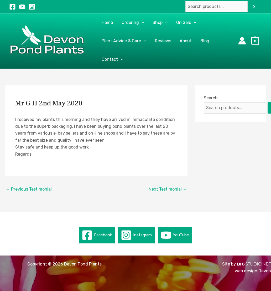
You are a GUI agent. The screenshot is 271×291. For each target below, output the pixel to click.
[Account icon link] (242, 41)
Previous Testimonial (29, 189)
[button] (141, 22)
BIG (241, 264)
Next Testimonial (168, 189)
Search (211, 97)
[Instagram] (32, 6)
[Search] (254, 6)
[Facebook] (12, 6)
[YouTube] (22, 6)
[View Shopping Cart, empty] (256, 40)
